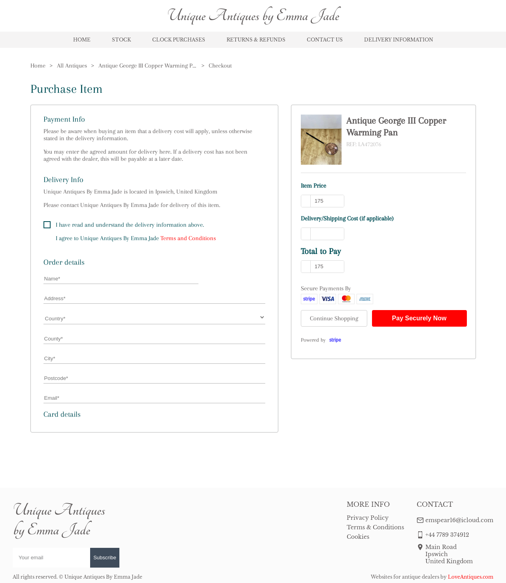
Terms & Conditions (375, 527)
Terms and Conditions (188, 238)
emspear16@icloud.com (459, 520)
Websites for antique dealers (405, 577)
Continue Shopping (334, 318)
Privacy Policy (368, 517)
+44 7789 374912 (447, 534)
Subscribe (104, 557)
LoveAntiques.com (470, 577)
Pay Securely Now (419, 318)
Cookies (358, 536)
